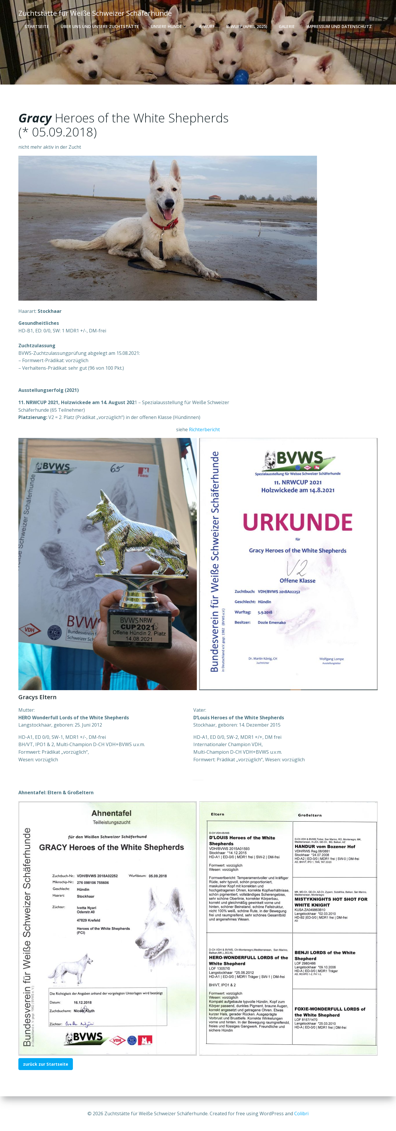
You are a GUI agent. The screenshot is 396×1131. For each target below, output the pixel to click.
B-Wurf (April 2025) (246, 26)
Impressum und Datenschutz (339, 26)
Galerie (287, 26)
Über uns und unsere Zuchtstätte (100, 26)
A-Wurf (207, 26)
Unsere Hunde (169, 26)
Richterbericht (204, 430)
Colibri (301, 1113)
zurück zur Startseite (45, 1064)
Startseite (36, 26)
